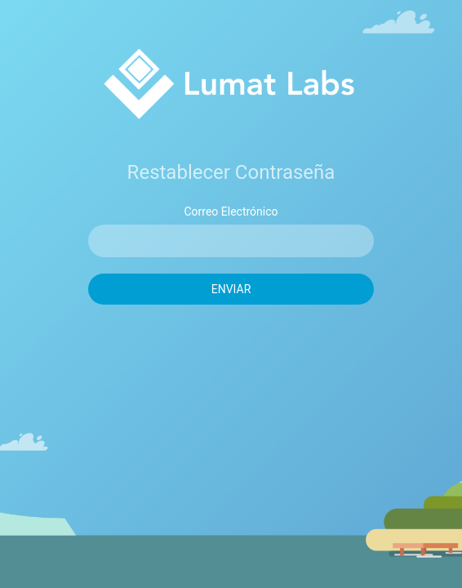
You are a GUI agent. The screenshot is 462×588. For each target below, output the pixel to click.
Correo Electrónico (231, 211)
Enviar (231, 289)
